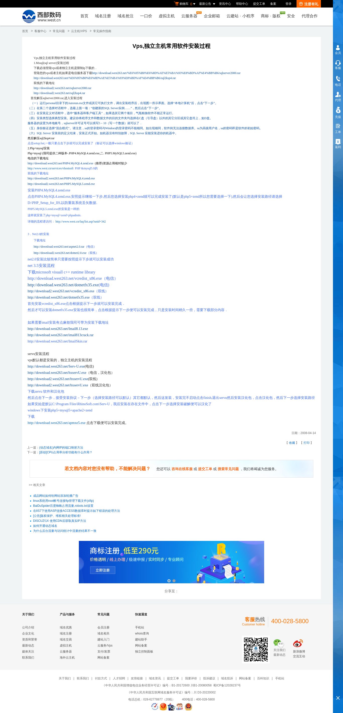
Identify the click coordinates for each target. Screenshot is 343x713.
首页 (84, 16)
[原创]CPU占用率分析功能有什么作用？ (65, 452)
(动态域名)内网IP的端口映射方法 (61, 447)
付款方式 (101, 678)
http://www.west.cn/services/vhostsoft (51, 168)
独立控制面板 (144, 651)
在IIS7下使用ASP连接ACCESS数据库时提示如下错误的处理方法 (76, 511)
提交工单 (259, 4)
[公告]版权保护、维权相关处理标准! (57, 516)
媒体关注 (28, 651)
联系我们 (28, 657)
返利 (338, 147)
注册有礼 (308, 4)
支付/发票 (103, 651)
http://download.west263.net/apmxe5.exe (57, 423)
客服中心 (40, 31)
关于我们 (65, 678)
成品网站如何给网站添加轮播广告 (55, 496)
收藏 (292, 443)
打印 (307, 443)
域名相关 (103, 633)
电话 (338, 85)
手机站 (139, 627)
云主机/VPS (79, 31)
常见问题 (59, 31)
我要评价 (191, 678)
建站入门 (103, 639)
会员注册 (103, 627)
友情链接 (137, 678)
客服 (338, 68)
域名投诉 (227, 678)
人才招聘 (119, 678)
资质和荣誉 (29, 639)
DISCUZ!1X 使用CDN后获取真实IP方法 (59, 521)
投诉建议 (209, 678)
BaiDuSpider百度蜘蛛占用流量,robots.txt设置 (63, 506)
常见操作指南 (102, 31)
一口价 (146, 16)
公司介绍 (28, 627)
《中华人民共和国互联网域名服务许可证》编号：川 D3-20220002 (171, 692)
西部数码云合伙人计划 (171, 562)
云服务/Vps (104, 645)
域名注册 (103, 16)
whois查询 (142, 633)
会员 (338, 53)
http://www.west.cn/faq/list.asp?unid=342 (80, 221)
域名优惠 (66, 627)
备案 (273, 4)
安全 (291, 16)
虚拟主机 (167, 16)
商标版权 (272, 15)
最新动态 (28, 645)
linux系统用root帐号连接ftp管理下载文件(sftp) (63, 501)
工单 (338, 132)
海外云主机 (67, 657)
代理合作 (310, 16)
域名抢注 (126, 16)
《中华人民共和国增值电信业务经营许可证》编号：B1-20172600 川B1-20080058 (156, 685)
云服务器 (190, 14)
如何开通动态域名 (45, 526)
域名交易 (66, 639)
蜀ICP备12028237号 (227, 685)
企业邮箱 (212, 16)
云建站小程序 (240, 16)
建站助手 (141, 639)
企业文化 (28, 633)
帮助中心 (242, 4)
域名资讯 (155, 678)
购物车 (185, 4)
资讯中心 (225, 4)
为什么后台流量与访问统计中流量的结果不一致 (64, 531)
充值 (338, 117)
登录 (288, 4)
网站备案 (103, 657)
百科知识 (263, 678)
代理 (338, 100)
